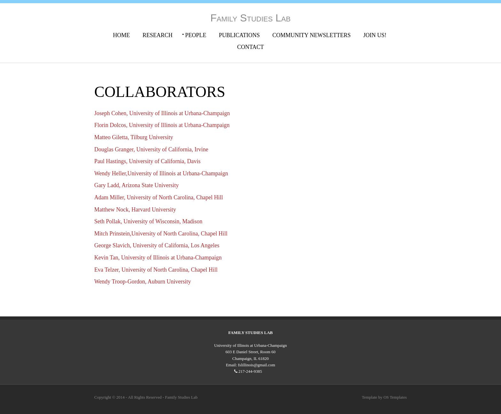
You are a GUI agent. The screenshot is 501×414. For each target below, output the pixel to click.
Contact (250, 47)
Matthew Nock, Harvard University (135, 209)
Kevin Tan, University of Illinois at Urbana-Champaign (158, 257)
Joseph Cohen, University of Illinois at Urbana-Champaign (162, 113)
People (195, 35)
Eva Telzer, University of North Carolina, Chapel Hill (156, 270)
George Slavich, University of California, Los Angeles (157, 245)
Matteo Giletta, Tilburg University (133, 137)
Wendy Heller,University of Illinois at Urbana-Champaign (161, 173)
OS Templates (395, 397)
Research (158, 35)
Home (121, 35)
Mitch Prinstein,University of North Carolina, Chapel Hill (160, 233)
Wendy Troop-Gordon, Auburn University (142, 281)
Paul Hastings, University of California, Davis (147, 161)
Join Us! (375, 35)
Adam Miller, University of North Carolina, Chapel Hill (158, 197)
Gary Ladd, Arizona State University (136, 185)
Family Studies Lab (251, 18)
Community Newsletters (312, 35)
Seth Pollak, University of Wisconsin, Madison (148, 221)
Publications (239, 35)
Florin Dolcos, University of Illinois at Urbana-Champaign (161, 125)
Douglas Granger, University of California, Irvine (151, 149)
